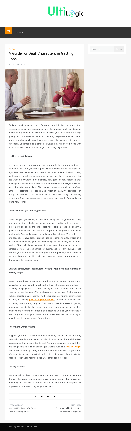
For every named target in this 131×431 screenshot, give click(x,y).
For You (12, 49)
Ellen (12, 64)
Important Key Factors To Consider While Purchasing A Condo (24, 410)
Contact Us (23, 32)
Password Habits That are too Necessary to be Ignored (68, 410)
